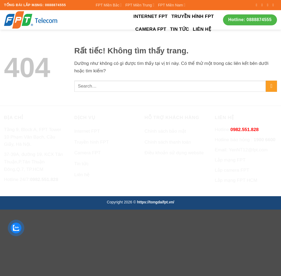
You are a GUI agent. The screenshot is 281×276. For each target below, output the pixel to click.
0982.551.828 (44, 179)
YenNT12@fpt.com (248, 149)
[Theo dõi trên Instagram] (263, 5)
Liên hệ (202, 29)
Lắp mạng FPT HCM (236, 180)
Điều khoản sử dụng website (174, 152)
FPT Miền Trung (139, 4)
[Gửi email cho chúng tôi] (274, 5)
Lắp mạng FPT (230, 160)
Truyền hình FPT (192, 16)
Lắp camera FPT (232, 170)
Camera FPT (150, 29)
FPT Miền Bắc (109, 4)
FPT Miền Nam (171, 4)
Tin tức (179, 29)
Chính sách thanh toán (168, 142)
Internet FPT (150, 16)
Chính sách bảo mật (165, 131)
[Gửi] (271, 86)
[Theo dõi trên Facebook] (257, 5)
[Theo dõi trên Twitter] (268, 5)
